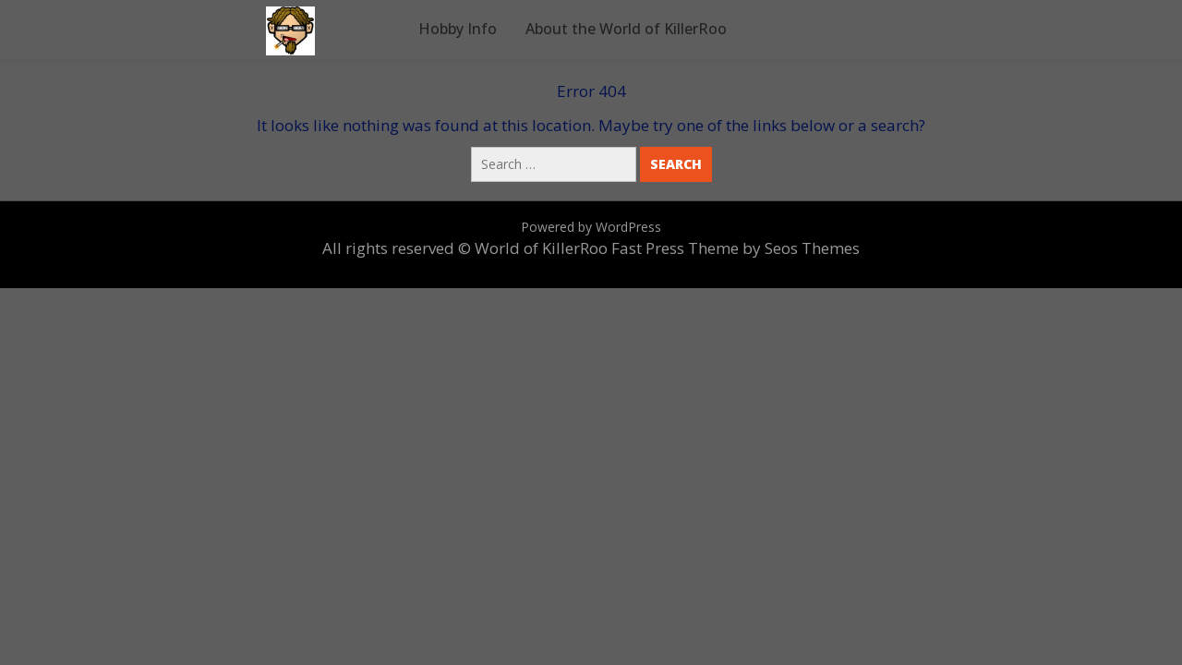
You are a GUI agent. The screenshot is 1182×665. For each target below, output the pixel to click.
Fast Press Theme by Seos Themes (735, 248)
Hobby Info (457, 28)
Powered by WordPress (591, 227)
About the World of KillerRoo (626, 28)
